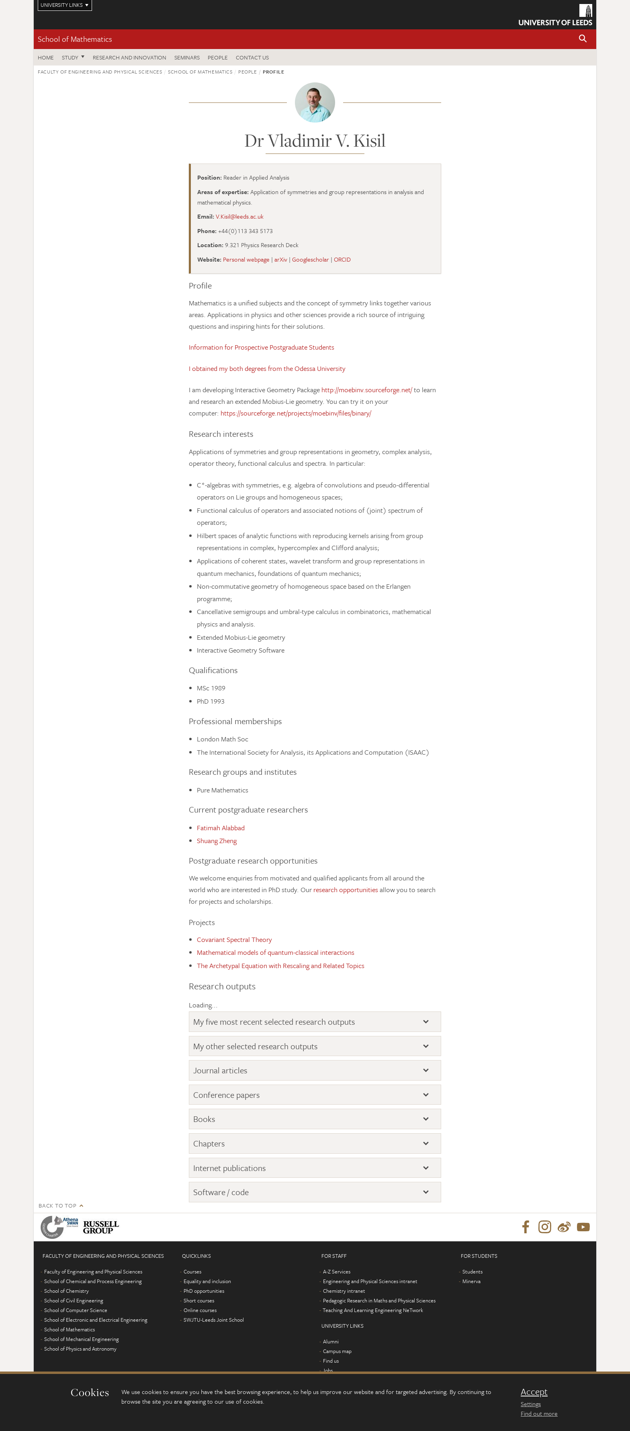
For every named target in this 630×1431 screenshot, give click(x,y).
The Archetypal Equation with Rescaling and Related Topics (280, 965)
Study (70, 57)
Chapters (209, 1143)
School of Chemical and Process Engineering (93, 1281)
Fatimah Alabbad (221, 828)
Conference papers (226, 1095)
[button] (583, 39)
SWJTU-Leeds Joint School (214, 1320)
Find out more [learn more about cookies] (539, 1413)
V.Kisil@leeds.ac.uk (240, 216)
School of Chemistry (66, 1291)
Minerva (471, 1281)
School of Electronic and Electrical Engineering (95, 1320)
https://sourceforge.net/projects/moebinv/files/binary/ (296, 413)
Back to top (57, 1205)
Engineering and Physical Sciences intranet (370, 1281)
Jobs (328, 1370)
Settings (531, 1403)
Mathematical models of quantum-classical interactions (275, 952)
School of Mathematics (75, 38)
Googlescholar (310, 259)
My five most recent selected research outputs (274, 1021)
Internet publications (229, 1168)
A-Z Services (336, 1271)
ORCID (342, 259)
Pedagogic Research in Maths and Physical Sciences (379, 1300)
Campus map (337, 1351)
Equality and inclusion (207, 1281)
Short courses (199, 1300)
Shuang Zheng (217, 840)
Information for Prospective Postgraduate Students (261, 347)
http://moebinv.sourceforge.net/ (366, 390)
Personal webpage (246, 259)
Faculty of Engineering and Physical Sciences (100, 71)
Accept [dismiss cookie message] (534, 1391)
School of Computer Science (75, 1310)
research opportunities (345, 889)
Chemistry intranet (344, 1291)
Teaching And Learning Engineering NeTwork (373, 1310)
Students (472, 1271)
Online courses (200, 1310)
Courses (192, 1271)
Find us (331, 1361)
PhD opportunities (204, 1291)
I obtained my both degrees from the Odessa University (267, 368)
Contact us (252, 57)
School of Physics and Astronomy (80, 1349)
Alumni (331, 1341)
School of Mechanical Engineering (81, 1339)
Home (46, 57)
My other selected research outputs (255, 1046)
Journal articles (220, 1070)
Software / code (221, 1192)
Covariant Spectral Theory (234, 939)
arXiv (280, 259)
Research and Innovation (129, 57)
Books (204, 1119)
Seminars (187, 57)
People (218, 57)
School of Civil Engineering (73, 1300)
